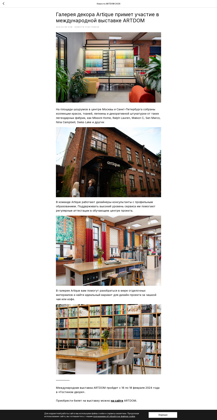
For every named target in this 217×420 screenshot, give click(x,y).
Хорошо (162, 414)
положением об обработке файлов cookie (114, 416)
